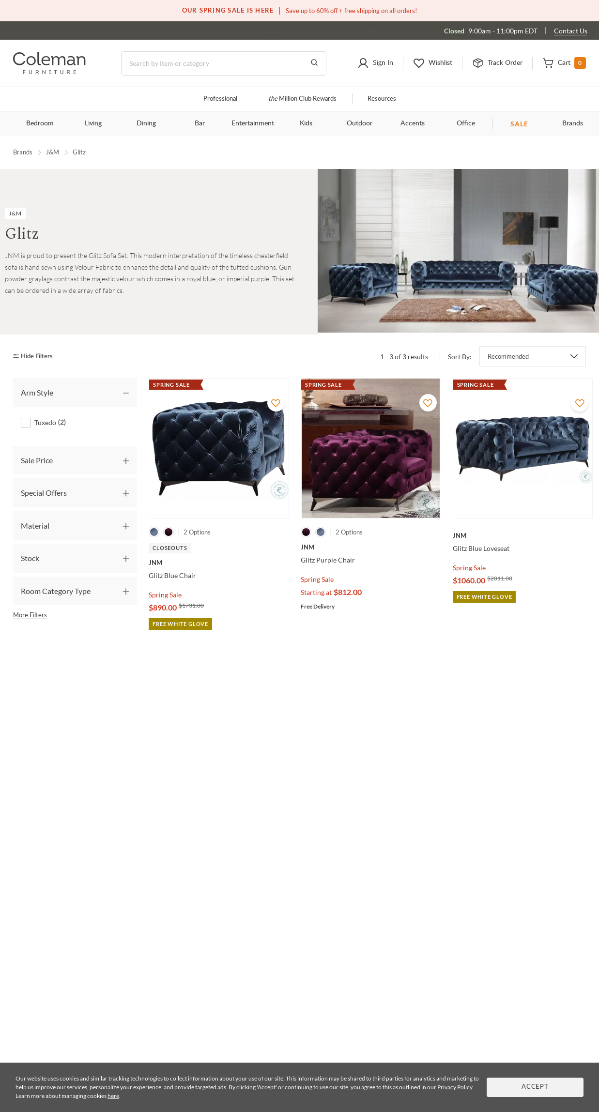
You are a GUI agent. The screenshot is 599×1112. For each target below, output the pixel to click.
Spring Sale (165, 595)
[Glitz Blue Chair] (219, 562)
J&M (52, 152)
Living (93, 123)
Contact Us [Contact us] (570, 31)
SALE (519, 124)
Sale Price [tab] (37, 460)
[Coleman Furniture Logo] (49, 71)
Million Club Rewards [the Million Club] (302, 99)
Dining (146, 123)
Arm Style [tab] (37, 392)
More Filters (30, 615)
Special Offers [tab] (44, 492)
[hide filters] (36, 356)
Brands (22, 152)
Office (466, 123)
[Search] (224, 63)
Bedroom (40, 123)
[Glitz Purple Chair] (371, 547)
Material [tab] (35, 525)
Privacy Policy (454, 1087)
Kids (306, 123)
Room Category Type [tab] (56, 590)
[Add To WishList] (276, 402)
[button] (375, 63)
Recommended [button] (508, 356)
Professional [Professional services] (220, 99)
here (113, 1095)
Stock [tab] (30, 558)
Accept (535, 1087)
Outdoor (359, 123)
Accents (412, 123)
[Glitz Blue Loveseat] (523, 535)
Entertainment (252, 123)
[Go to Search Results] (314, 63)
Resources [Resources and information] (382, 99)
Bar (200, 123)
